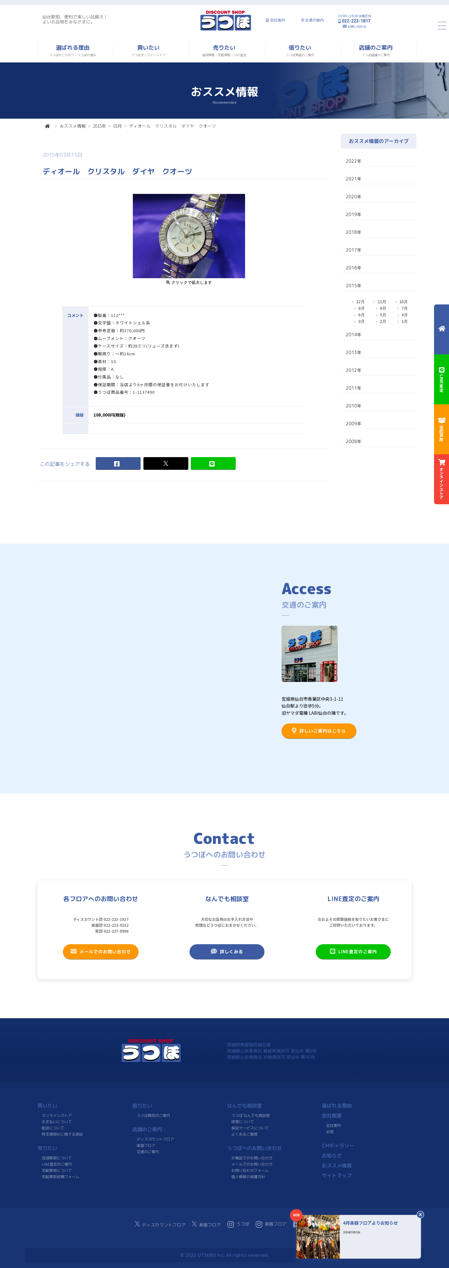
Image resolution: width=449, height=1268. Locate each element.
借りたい (142, 1105)
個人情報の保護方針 (248, 1176)
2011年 (353, 388)
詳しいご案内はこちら (319, 731)
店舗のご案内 (147, 1129)
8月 (383, 308)
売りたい (47, 1148)
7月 (405, 308)
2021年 (353, 179)
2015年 (99, 126)
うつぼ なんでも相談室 (250, 1115)
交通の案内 (314, 20)
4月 (405, 315)
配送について (53, 1128)
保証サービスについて (250, 1128)
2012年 (353, 370)
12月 (360, 301)
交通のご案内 (148, 1151)
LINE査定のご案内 (353, 951)
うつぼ (238, 1224)
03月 (117, 126)
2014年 (353, 335)
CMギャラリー (338, 1145)
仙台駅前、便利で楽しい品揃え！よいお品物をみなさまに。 (75, 19)
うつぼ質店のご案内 (153, 1115)
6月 (361, 315)
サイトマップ (337, 1175)
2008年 (353, 441)
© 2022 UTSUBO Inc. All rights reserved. (224, 1255)
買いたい (47, 1105)
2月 (383, 321)
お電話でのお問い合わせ (252, 1158)
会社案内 (277, 20)
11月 (382, 301)
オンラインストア (57, 1115)
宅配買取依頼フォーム (60, 1176)
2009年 (353, 424)
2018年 (353, 232)
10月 (403, 301)
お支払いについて (57, 1121)
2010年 (353, 406)
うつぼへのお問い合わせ (254, 1148)
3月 (361, 321)
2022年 (353, 161)
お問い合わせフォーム (250, 1170)
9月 (361, 308)
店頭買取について (57, 1158)
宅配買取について (57, 1170)
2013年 (353, 352)
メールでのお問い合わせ (100, 951)
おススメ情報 (73, 126)
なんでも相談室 (244, 1105)
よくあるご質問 (244, 1134)
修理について (242, 1121)
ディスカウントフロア (155, 1139)
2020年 (353, 197)
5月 (383, 315)
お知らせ (332, 1155)
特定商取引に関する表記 (62, 1134)
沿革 (330, 1131)
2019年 (353, 214)
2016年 (353, 268)
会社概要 (332, 1115)
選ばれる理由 (337, 1105)
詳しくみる (227, 951)
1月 (405, 321)
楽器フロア (146, 1145)
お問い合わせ (357, 26)
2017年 (353, 250)
